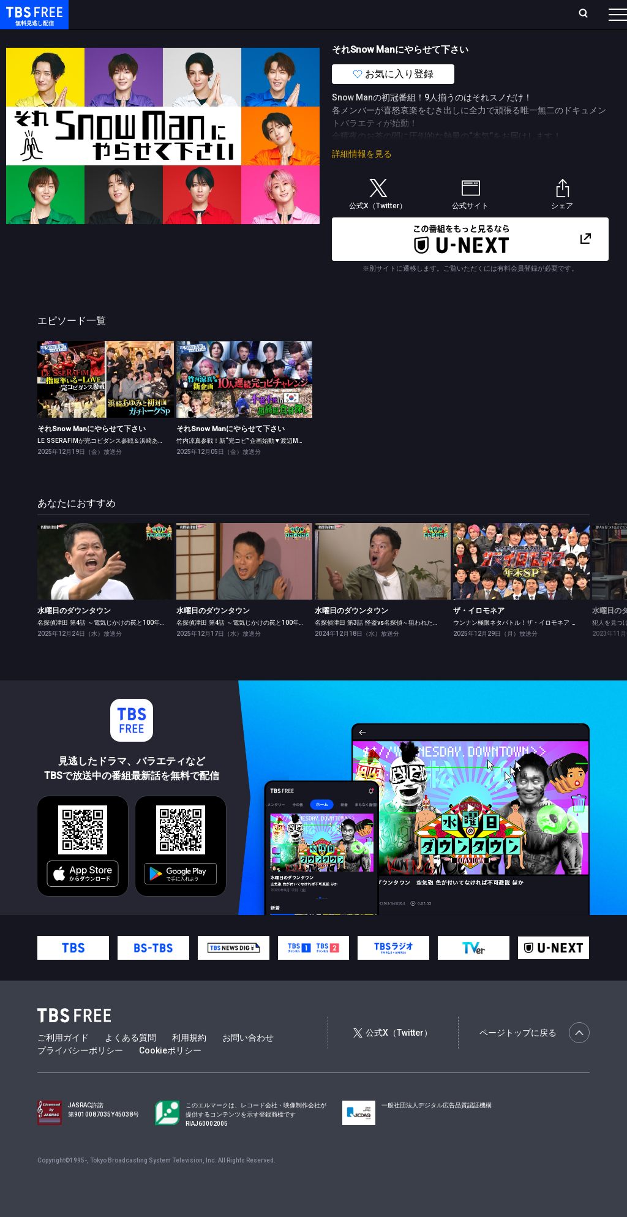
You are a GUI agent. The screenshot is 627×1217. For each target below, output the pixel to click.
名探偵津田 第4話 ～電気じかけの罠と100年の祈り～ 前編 (256, 647)
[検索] (502, 14)
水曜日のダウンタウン (74, 635)
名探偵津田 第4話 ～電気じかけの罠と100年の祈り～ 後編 (117, 647)
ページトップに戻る (534, 1057)
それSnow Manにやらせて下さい (91, 453)
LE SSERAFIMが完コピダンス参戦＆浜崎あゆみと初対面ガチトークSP (135, 465)
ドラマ (247, 38)
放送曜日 (180, 14)
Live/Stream (289, 14)
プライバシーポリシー (80, 1075)
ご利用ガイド (63, 1062)
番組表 (588, 14)
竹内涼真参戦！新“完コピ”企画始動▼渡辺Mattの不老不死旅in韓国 (268, 465)
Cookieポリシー (170, 1075)
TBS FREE (32, 21)
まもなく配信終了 (188, 38)
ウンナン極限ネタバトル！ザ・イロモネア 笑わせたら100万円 (539, 647)
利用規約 (189, 1062)
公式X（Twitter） (392, 1057)
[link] (105, 404)
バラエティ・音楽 (305, 38)
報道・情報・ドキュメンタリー (404, 38)
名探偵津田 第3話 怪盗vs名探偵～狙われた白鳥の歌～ (389, 647)
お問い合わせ (248, 1062)
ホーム (138, 14)
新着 (133, 38)
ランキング (231, 14)
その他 (486, 38)
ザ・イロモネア (479, 635)
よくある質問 (130, 1062)
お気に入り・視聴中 (364, 14)
